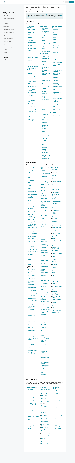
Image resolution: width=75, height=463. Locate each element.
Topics (22, 2)
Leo (43, 11)
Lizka (6, 59)
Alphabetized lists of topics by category (9, 13)
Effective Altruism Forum (11, 2)
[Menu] (2, 2)
